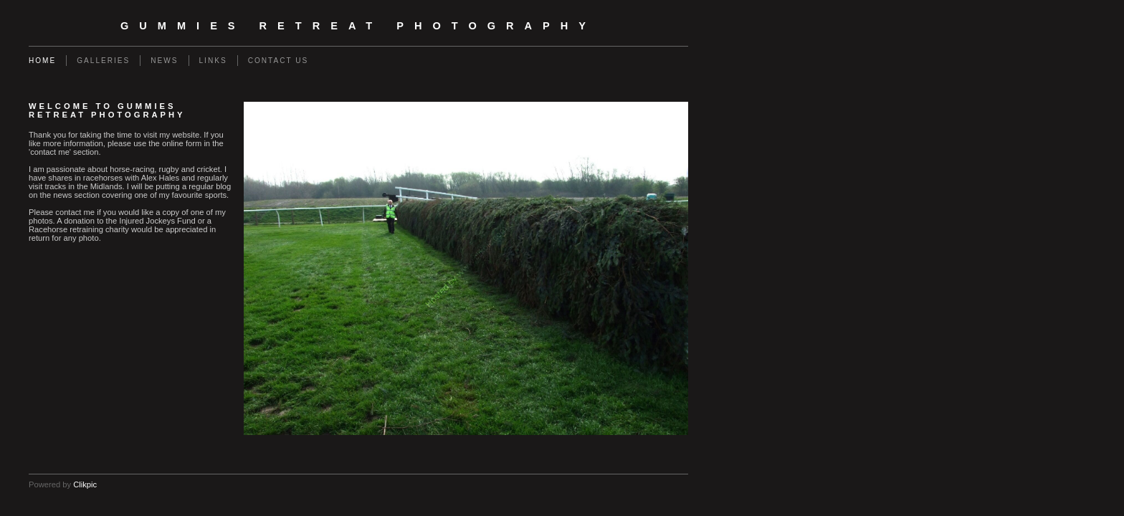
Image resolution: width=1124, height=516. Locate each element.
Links (213, 60)
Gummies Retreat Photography (358, 26)
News (164, 60)
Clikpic (85, 484)
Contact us (278, 60)
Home (42, 60)
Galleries (103, 60)
